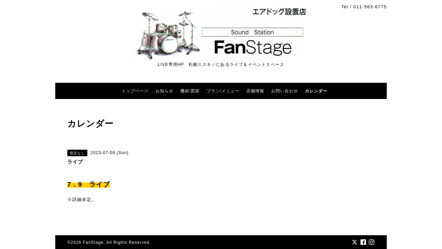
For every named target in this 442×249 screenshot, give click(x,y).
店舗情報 (255, 91)
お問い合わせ (284, 91)
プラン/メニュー (222, 91)
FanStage (93, 242)
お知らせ (164, 91)
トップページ (135, 91)
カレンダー (316, 91)
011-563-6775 (370, 6)
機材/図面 (190, 91)
